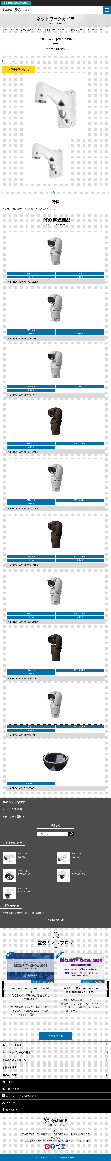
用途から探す (9, 1075)
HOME (7, 1082)
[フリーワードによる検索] (52, 834)
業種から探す (9, 1067)
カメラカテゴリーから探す (16, 1052)
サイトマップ (10, 1102)
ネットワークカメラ (13, 1045)
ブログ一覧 (55, 1036)
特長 (55, 192)
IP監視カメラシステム (14, 1060)
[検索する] (71, 834)
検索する (55, 825)
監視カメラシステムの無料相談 (20, 1095)
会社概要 (9, 1109)
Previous (3, 989)
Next (108, 989)
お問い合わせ (55, 920)
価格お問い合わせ (19, 69)
